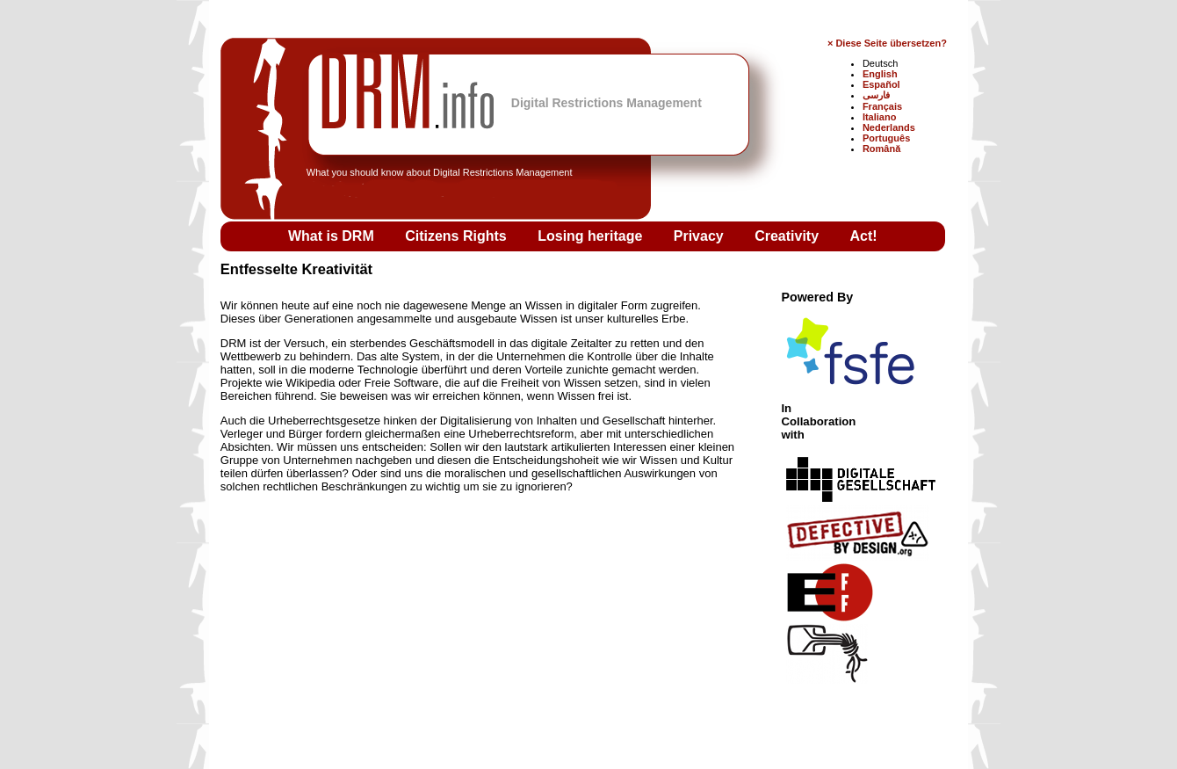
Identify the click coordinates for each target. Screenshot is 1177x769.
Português (886, 138)
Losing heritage (592, 236)
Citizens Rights (457, 236)
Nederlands (889, 127)
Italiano (880, 117)
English (880, 74)
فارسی (876, 95)
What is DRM (333, 236)
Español (881, 84)
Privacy (700, 236)
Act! (863, 236)
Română (881, 148)
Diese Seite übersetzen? (891, 43)
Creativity (788, 236)
